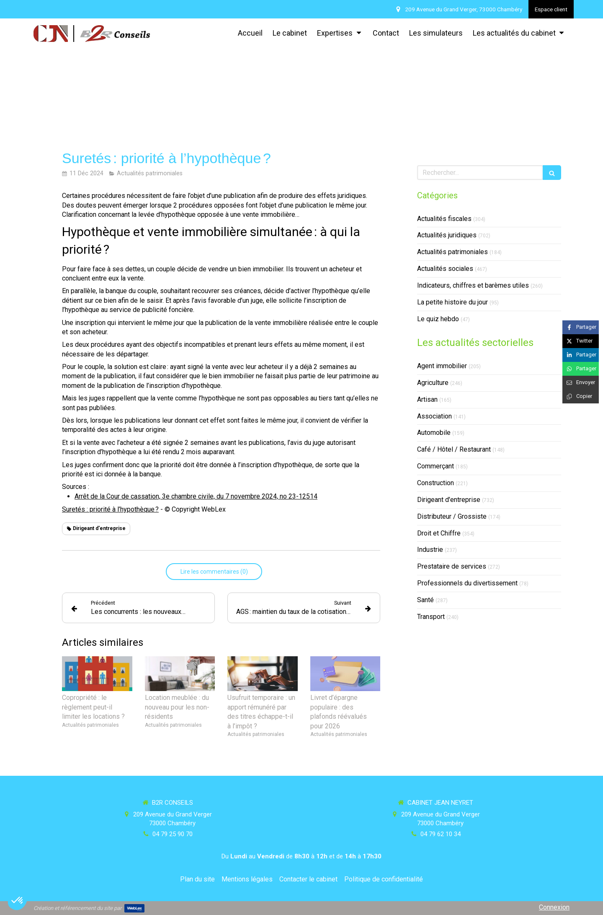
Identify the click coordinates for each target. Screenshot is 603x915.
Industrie (430, 550)
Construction (435, 483)
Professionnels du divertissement (467, 583)
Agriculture (432, 383)
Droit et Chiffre (439, 533)
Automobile (434, 433)
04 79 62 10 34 (440, 834)
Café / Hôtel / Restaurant (454, 449)
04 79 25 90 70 (172, 834)
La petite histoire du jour (452, 302)
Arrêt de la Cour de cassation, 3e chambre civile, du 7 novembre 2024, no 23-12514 (196, 496)
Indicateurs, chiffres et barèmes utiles (473, 285)
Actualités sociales (445, 269)
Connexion (554, 907)
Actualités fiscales (444, 219)
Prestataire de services (451, 566)
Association (434, 416)
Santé (425, 600)
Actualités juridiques (447, 235)
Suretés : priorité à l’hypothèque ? (110, 509)
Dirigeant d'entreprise (448, 500)
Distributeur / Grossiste (452, 516)
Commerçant (435, 466)
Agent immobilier (442, 366)
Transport (431, 617)
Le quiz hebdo (438, 319)
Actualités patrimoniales (452, 252)
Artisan (427, 399)
